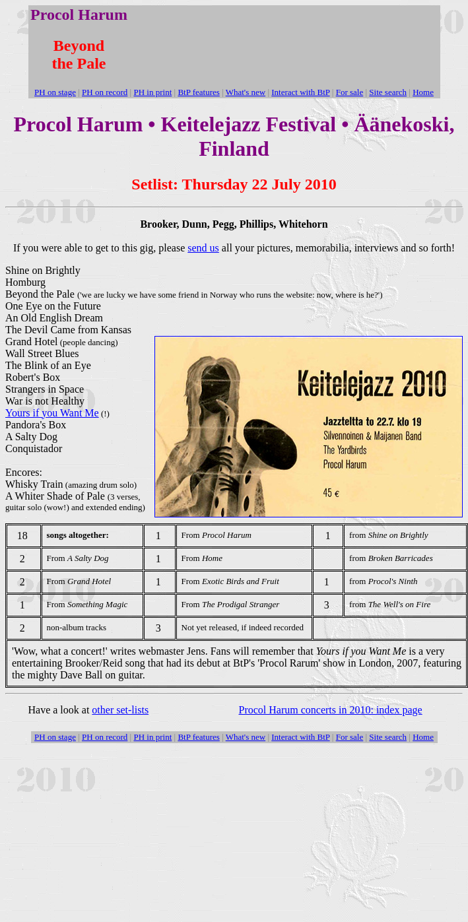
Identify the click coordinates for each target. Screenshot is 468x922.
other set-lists (120, 709)
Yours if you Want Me (52, 412)
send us (203, 247)
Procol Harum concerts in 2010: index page (330, 709)
